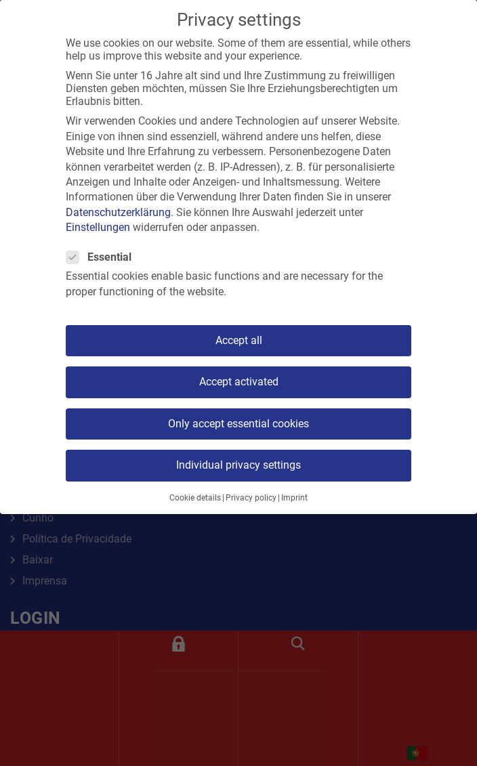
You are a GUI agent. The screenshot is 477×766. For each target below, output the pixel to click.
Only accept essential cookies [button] (238, 423)
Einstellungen (98, 227)
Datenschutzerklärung (118, 212)
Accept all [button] (238, 340)
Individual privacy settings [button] (238, 465)
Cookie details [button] (195, 498)
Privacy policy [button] (251, 498)
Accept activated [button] (238, 381)
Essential (103, 257)
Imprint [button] (294, 498)
